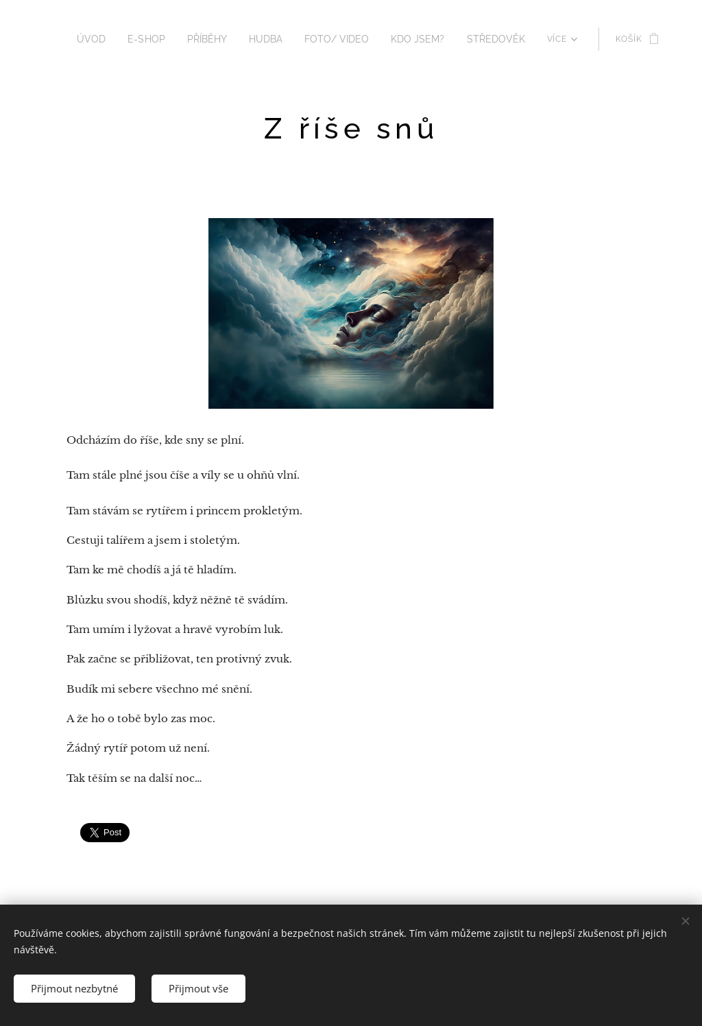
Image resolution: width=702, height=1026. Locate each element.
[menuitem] (120, 39)
